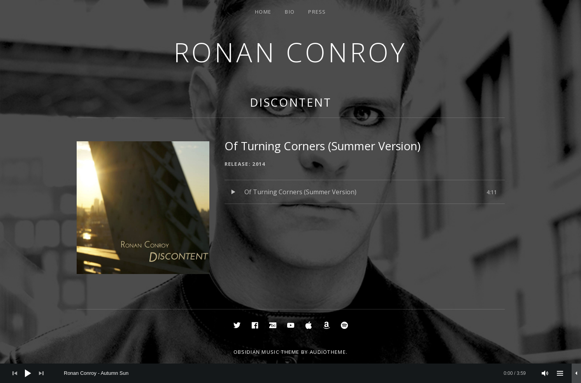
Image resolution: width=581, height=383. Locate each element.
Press (317, 11)
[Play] (28, 373)
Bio (290, 11)
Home (263, 11)
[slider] (295, 373)
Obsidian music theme (266, 351)
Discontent (291, 102)
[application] (290, 373)
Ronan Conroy (291, 52)
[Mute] (545, 373)
